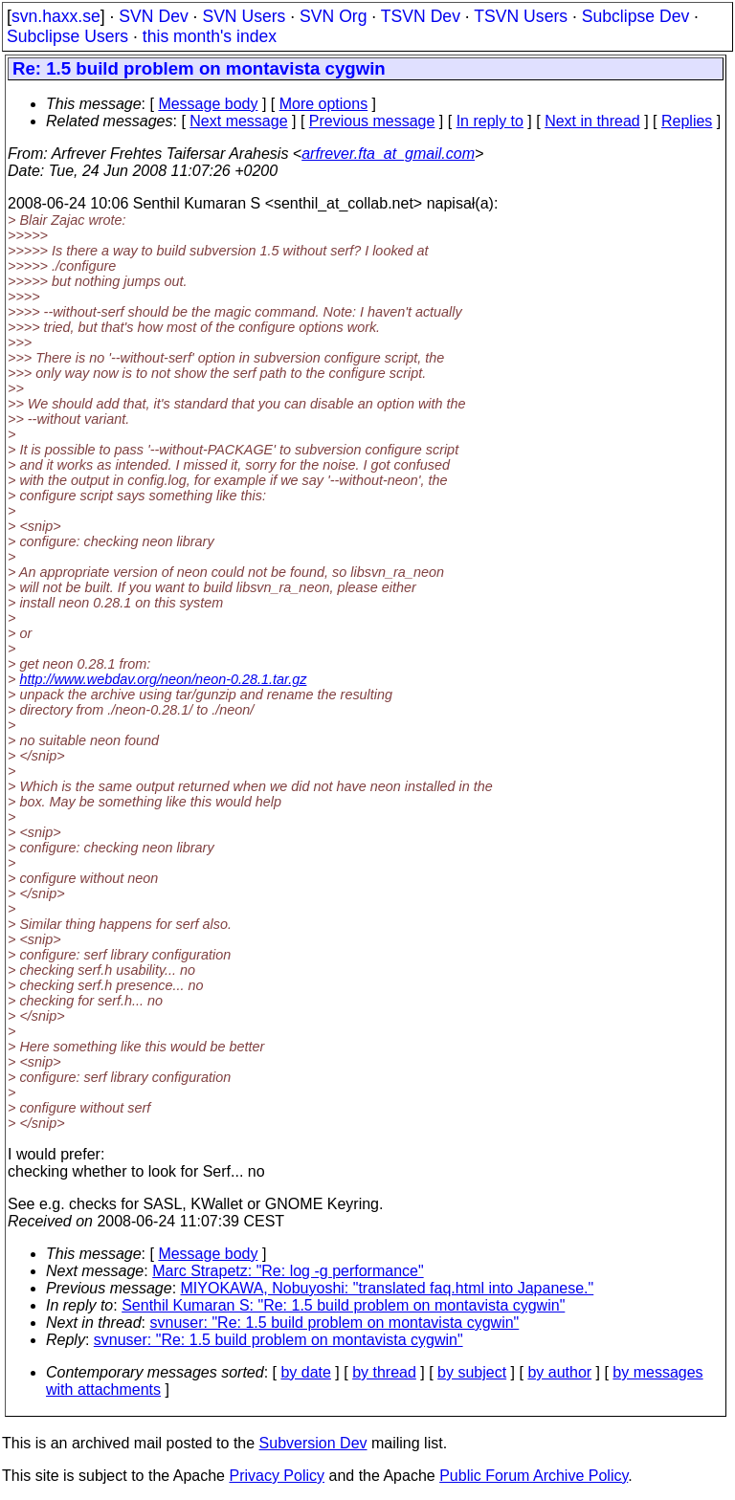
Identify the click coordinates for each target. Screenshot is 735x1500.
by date (305, 1372)
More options (323, 104)
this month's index (210, 36)
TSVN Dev (420, 16)
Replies (686, 121)
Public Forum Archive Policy (533, 1475)
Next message (238, 121)
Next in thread (592, 121)
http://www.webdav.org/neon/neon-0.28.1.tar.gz (162, 679)
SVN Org (333, 16)
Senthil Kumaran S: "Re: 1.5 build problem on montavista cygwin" (343, 1305)
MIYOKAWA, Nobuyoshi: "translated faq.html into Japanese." (387, 1288)
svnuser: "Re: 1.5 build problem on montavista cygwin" (335, 1322)
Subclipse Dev (635, 16)
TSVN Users (521, 16)
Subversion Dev (313, 1443)
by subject (471, 1372)
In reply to (490, 121)
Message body (207, 104)
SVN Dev (153, 16)
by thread (384, 1372)
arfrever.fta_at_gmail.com (388, 153)
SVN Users (243, 16)
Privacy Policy (276, 1475)
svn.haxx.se (55, 16)
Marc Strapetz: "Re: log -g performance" (287, 1271)
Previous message (372, 121)
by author (559, 1372)
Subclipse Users (67, 36)
